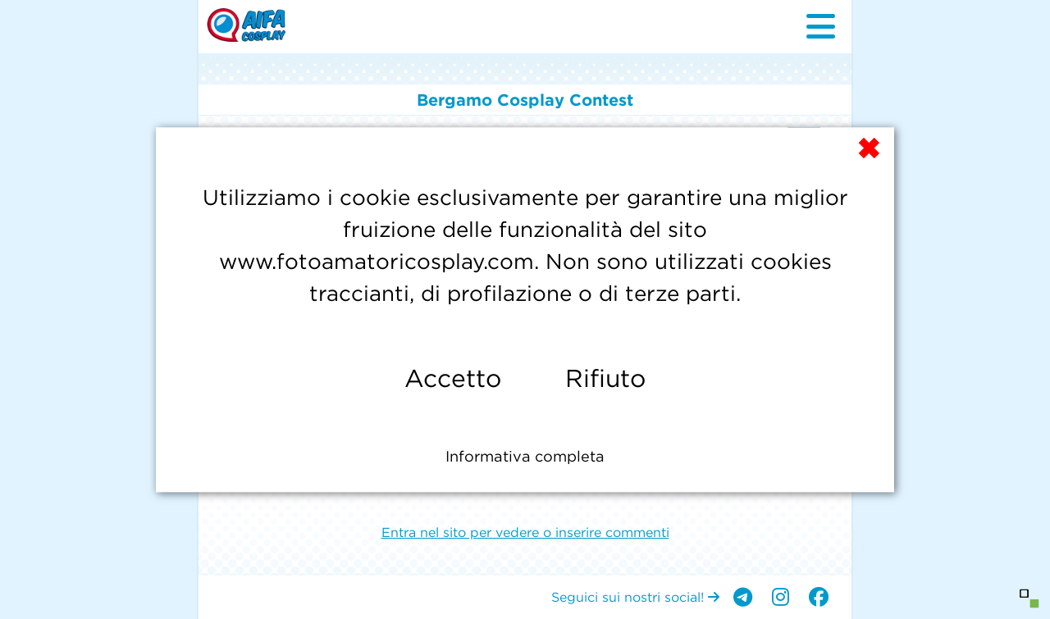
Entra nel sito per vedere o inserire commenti (525, 532)
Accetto (452, 378)
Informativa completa (525, 456)
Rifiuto (605, 378)
